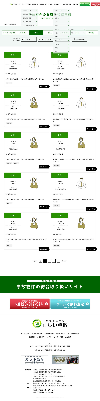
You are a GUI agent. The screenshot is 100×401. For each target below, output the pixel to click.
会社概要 (75, 4)
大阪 (63, 346)
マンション (46, 39)
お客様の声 (43, 4)
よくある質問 (67, 4)
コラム (50, 4)
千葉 (46, 346)
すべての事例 (9, 32)
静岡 (55, 346)
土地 (60, 39)
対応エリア (57, 4)
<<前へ (34, 261)
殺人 (50, 32)
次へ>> (64, 261)
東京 (31, 346)
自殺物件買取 (49, 334)
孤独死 (23, 32)
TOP (19, 4)
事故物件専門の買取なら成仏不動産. (48, 397)
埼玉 (50, 346)
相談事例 (35, 4)
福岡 (68, 346)
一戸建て (28, 39)
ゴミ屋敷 (64, 32)
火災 (77, 32)
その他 (91, 32)
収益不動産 (80, 39)
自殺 (36, 32)
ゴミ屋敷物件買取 (73, 334)
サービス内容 (26, 4)
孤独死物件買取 (37, 334)
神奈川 (41, 346)
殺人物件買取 (60, 334)
